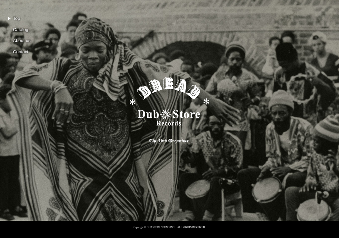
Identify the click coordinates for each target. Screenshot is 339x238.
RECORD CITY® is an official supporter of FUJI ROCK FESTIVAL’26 (169, 231)
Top (16, 18)
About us (21, 40)
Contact (20, 51)
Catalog (20, 29)
